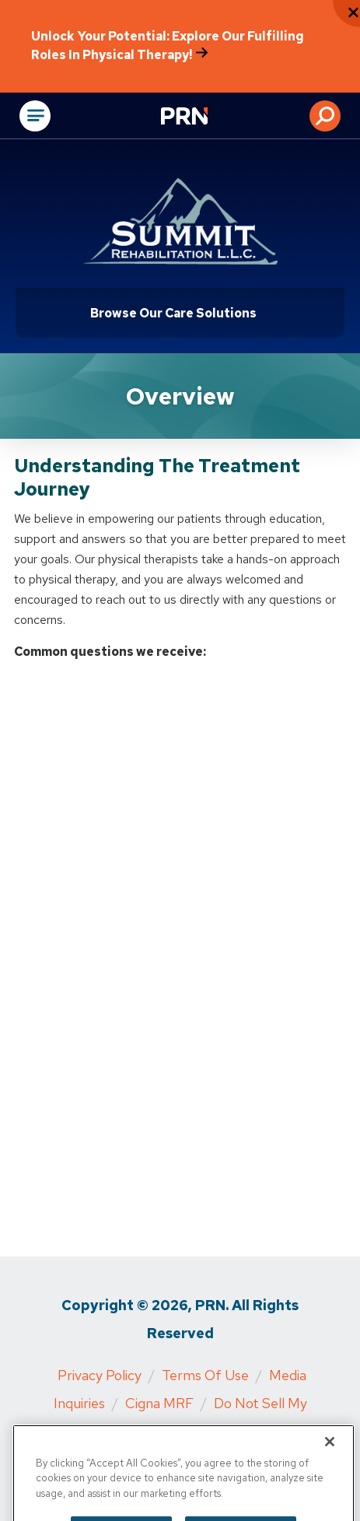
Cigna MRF (159, 1403)
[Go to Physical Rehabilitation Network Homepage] (203, 117)
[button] (325, 115)
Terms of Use (205, 1375)
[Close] (330, 1453)
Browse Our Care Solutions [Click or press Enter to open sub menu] (173, 313)
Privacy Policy (100, 1375)
